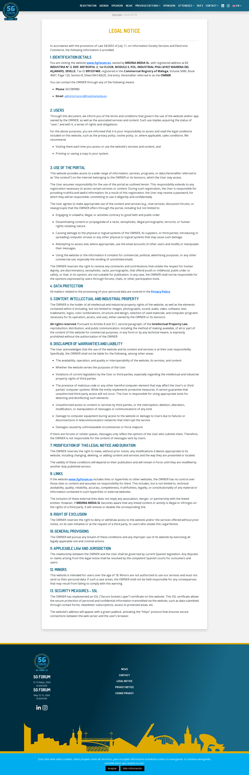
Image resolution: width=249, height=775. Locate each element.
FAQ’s (200, 5)
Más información (132, 768)
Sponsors (169, 5)
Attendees (185, 5)
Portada (117, 15)
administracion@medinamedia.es (85, 96)
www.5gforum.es (99, 63)
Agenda (104, 5)
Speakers (117, 5)
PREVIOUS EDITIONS (147, 5)
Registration (88, 5)
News (129, 5)
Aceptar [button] (112, 768)
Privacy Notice (124, 687)
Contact (211, 5)
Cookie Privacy (124, 693)
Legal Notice (124, 681)
